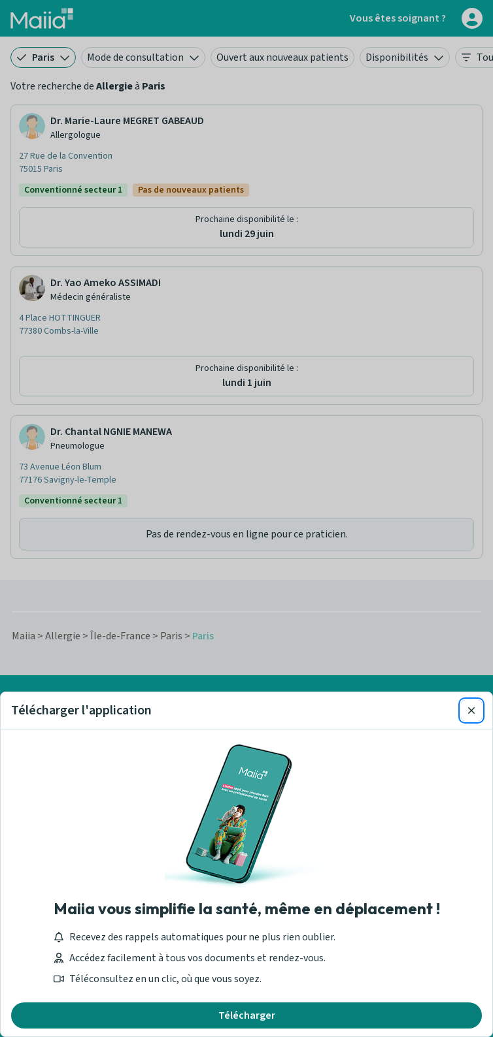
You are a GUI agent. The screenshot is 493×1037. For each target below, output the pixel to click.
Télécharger (246, 1015)
